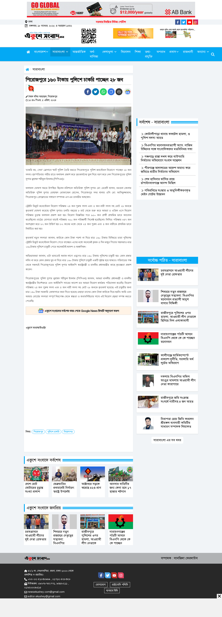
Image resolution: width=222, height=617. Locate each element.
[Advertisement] (91, 356)
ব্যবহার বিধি (112, 590)
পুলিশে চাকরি (53, 431)
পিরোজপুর (38, 431)
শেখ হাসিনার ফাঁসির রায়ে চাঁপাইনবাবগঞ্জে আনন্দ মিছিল (158, 181)
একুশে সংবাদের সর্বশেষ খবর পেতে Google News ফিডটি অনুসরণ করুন (78, 311)
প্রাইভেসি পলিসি (120, 584)
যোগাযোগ (101, 584)
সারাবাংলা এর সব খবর (167, 440)
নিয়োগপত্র (68, 431)
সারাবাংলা (39, 69)
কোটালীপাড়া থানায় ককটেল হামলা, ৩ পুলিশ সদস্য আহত (165, 136)
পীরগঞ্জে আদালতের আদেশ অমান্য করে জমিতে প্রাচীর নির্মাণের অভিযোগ (165, 170)
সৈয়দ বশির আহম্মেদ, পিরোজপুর (42, 96)
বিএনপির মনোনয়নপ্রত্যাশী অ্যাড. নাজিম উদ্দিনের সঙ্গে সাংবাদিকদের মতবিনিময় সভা (166, 147)
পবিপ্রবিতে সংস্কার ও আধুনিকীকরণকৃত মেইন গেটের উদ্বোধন (165, 192)
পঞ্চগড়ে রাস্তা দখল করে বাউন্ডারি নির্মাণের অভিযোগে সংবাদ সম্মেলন (162, 158)
